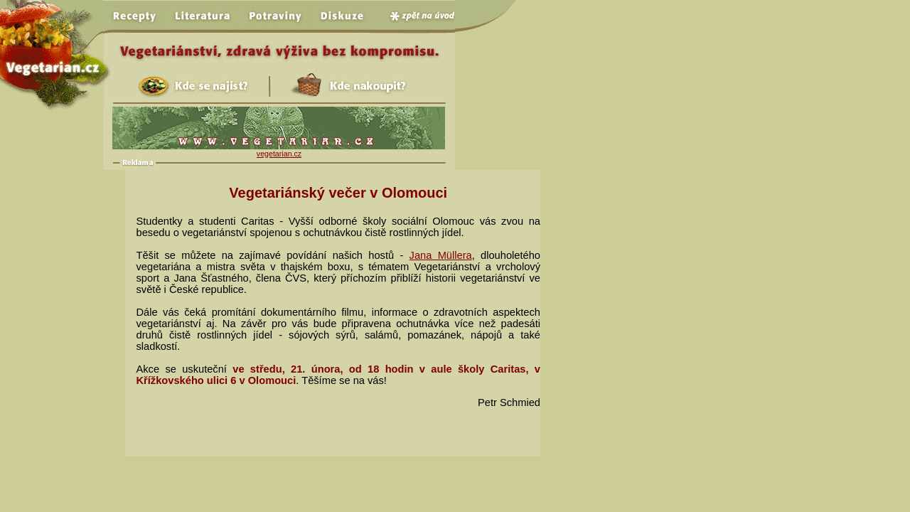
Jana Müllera (441, 255)
